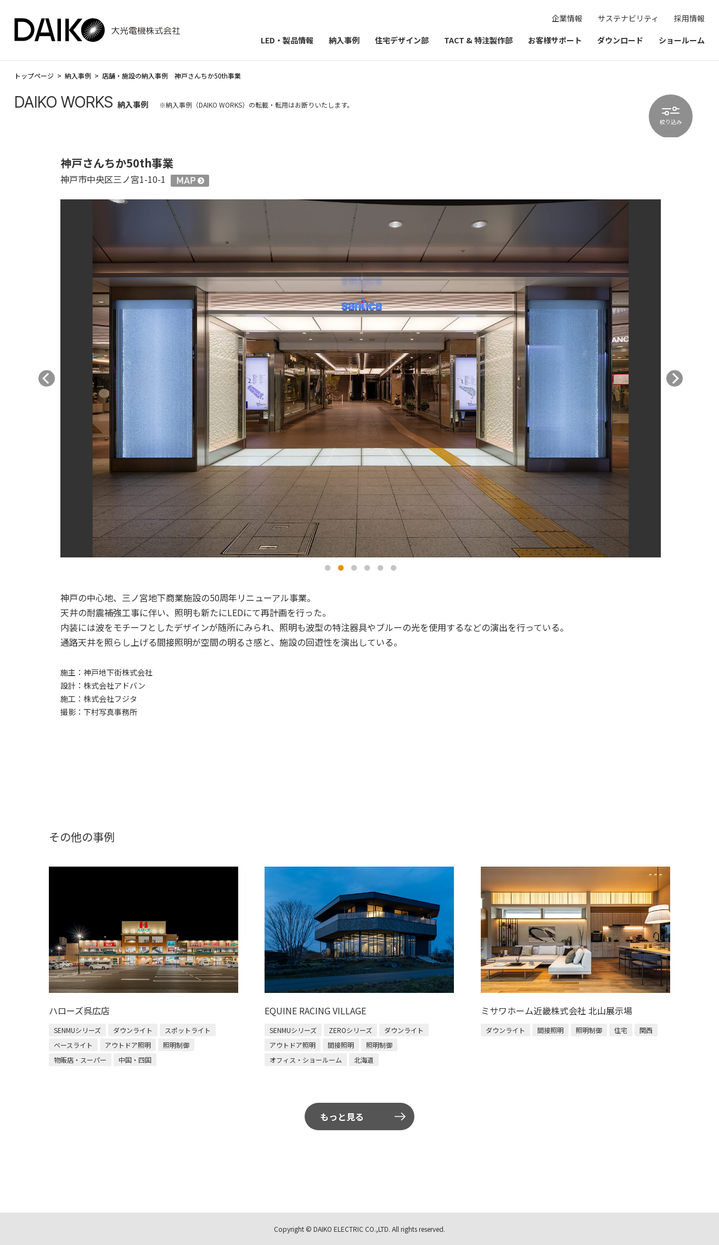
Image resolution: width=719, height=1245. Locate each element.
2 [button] (340, 568)
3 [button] (354, 568)
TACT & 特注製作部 (478, 40)
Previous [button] (46, 378)
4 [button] (367, 568)
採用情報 (689, 18)
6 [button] (393, 568)
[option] (360, 378)
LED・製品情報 (287, 40)
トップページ (34, 75)
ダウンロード (620, 40)
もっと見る (342, 1116)
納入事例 (344, 40)
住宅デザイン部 (402, 40)
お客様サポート (555, 40)
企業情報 (567, 18)
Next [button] (674, 378)
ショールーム (682, 40)
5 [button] (380, 568)
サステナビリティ (628, 18)
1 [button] (327, 568)
